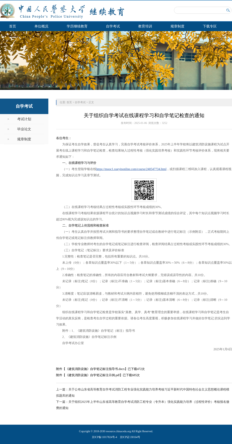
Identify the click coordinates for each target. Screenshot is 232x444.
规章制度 (177, 26)
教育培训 (145, 26)
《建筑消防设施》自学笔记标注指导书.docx (95, 369)
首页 (12, 26)
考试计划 (24, 119)
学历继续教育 (77, 26)
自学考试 (113, 26)
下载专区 (210, 26)
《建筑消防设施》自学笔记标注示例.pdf (92, 375)
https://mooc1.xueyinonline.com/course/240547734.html (131, 169)
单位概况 (41, 26)
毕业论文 (24, 129)
